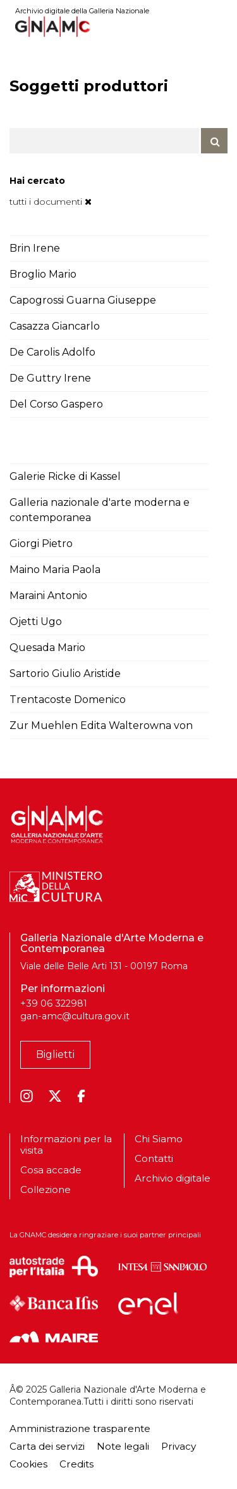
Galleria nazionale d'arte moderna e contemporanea (99, 510)
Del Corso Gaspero (56, 404)
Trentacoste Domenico (67, 699)
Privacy (178, 1446)
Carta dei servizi (47, 1446)
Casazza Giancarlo (54, 326)
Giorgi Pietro (41, 544)
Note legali (123, 1446)
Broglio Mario (42, 274)
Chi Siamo (159, 1139)
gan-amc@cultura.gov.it (75, 1016)
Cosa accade (51, 1170)
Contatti (154, 1158)
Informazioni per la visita (66, 1144)
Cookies (28, 1464)
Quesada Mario (47, 647)
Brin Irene (34, 248)
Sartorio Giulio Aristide (65, 673)
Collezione (45, 1189)
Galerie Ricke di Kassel (65, 476)
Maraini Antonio (48, 596)
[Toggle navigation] (218, 26)
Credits (76, 1464)
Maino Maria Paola (54, 570)
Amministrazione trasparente (79, 1428)
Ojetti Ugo (35, 622)
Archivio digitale (172, 1178)
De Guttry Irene (50, 378)
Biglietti (55, 1054)
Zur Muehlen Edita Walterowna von (101, 725)
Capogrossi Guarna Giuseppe (82, 300)
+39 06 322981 (53, 1003)
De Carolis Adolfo (52, 352)
